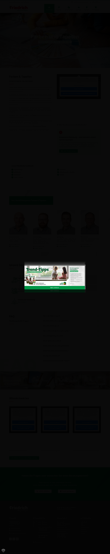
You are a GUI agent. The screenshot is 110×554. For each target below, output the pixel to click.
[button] (3, 550)
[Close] (83, 267)
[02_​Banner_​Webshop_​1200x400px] (54, 266)
